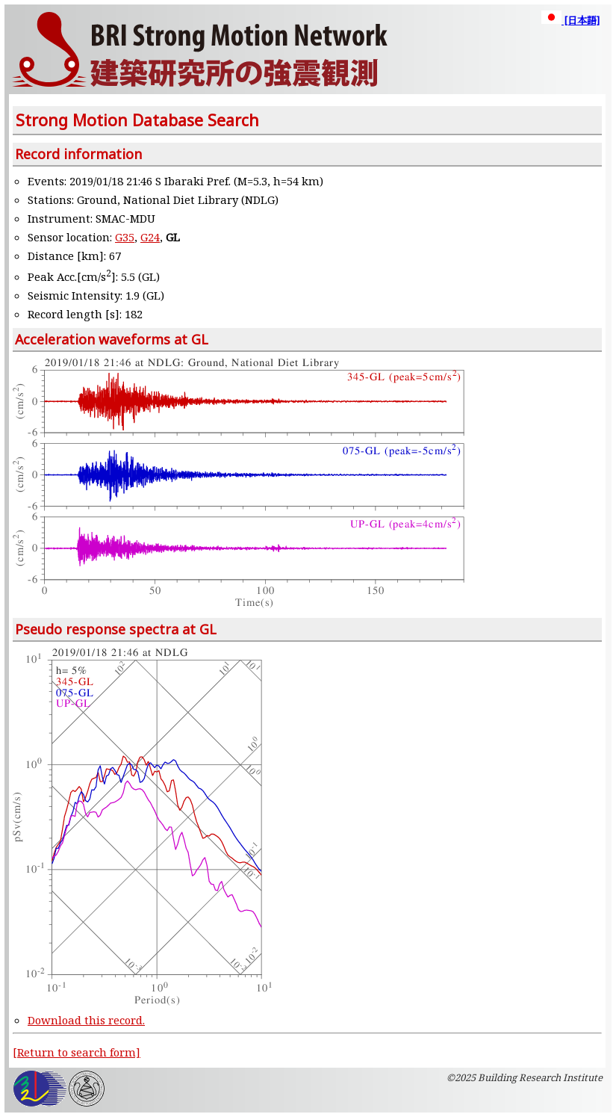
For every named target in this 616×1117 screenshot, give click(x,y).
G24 (150, 236)
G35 (124, 236)
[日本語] (570, 20)
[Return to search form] (76, 1052)
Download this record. (86, 1019)
